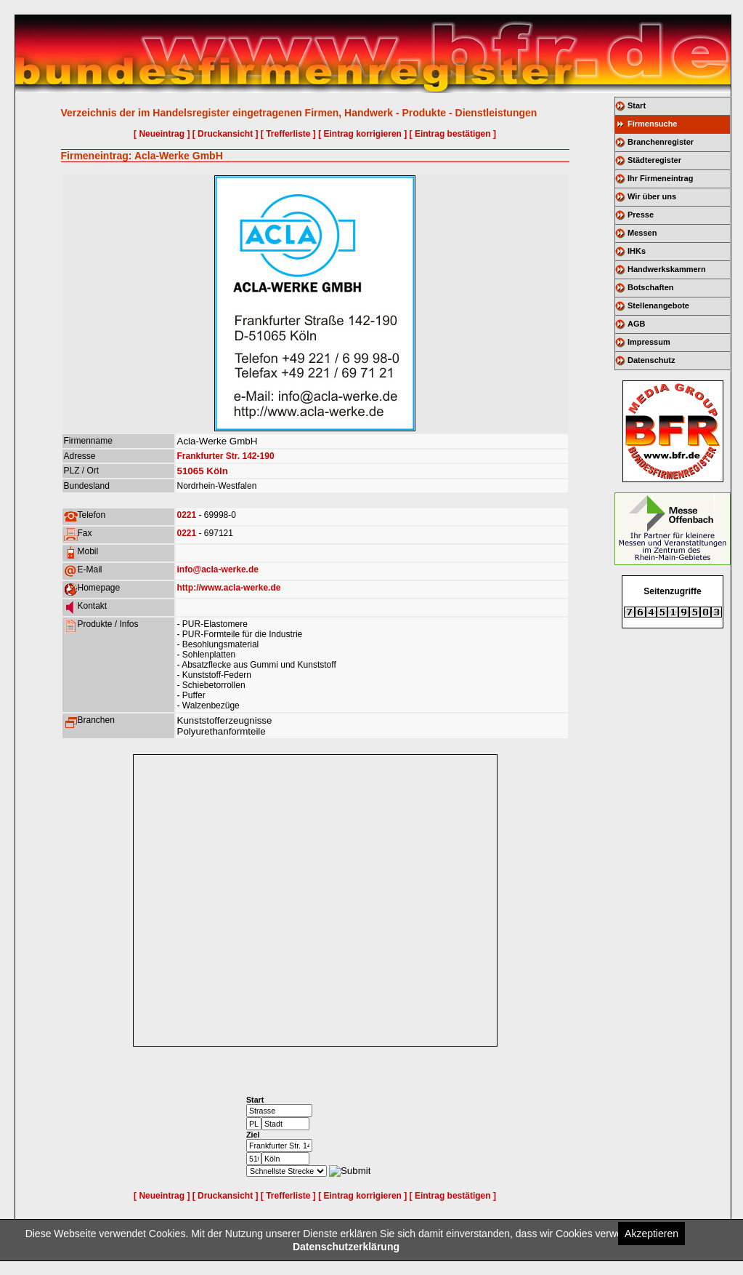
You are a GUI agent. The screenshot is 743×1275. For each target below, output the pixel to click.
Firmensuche (652, 123)
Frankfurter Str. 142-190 (226, 456)
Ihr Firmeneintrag (660, 178)
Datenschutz (651, 360)
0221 (187, 515)
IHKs (637, 251)
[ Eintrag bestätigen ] (453, 134)
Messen (642, 232)
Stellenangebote (658, 305)
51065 (190, 470)
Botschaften (651, 287)
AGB (636, 323)
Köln (217, 470)
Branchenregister (661, 141)
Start (637, 105)
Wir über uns (652, 196)
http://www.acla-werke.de (229, 588)
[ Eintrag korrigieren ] (362, 134)
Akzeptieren (651, 1233)
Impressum (649, 341)
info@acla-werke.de (218, 569)
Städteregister (654, 160)
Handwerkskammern (667, 269)
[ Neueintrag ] (162, 134)
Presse (641, 214)
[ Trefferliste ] (288, 134)
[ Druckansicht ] (225, 134)
